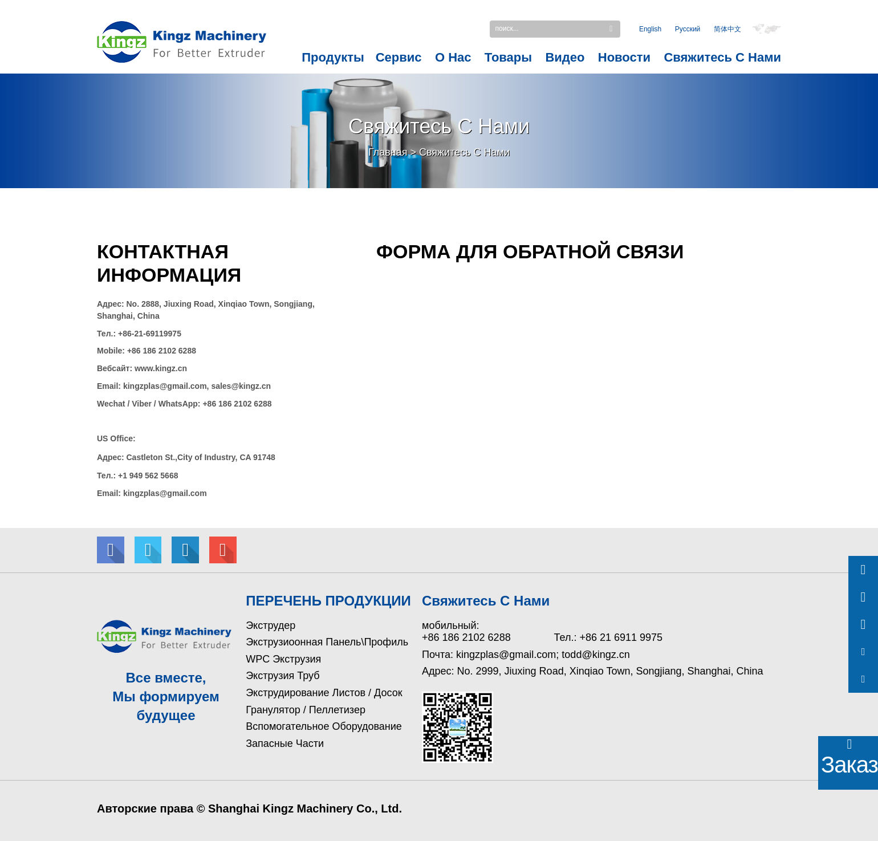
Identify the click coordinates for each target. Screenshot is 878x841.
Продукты (333, 57)
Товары (508, 57)
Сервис (399, 57)
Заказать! (849, 764)
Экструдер (270, 625)
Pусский (688, 30)
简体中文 (727, 30)
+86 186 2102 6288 (466, 637)
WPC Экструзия (283, 659)
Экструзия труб (282, 675)
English (650, 30)
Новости (624, 57)
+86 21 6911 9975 (620, 637)
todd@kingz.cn (595, 654)
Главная (388, 152)
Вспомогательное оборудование (324, 726)
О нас (453, 57)
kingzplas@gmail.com (506, 654)
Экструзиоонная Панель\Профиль (327, 642)
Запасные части (285, 743)
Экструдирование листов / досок (324, 692)
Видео (564, 57)
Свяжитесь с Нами (722, 57)
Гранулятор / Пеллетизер (305, 710)
